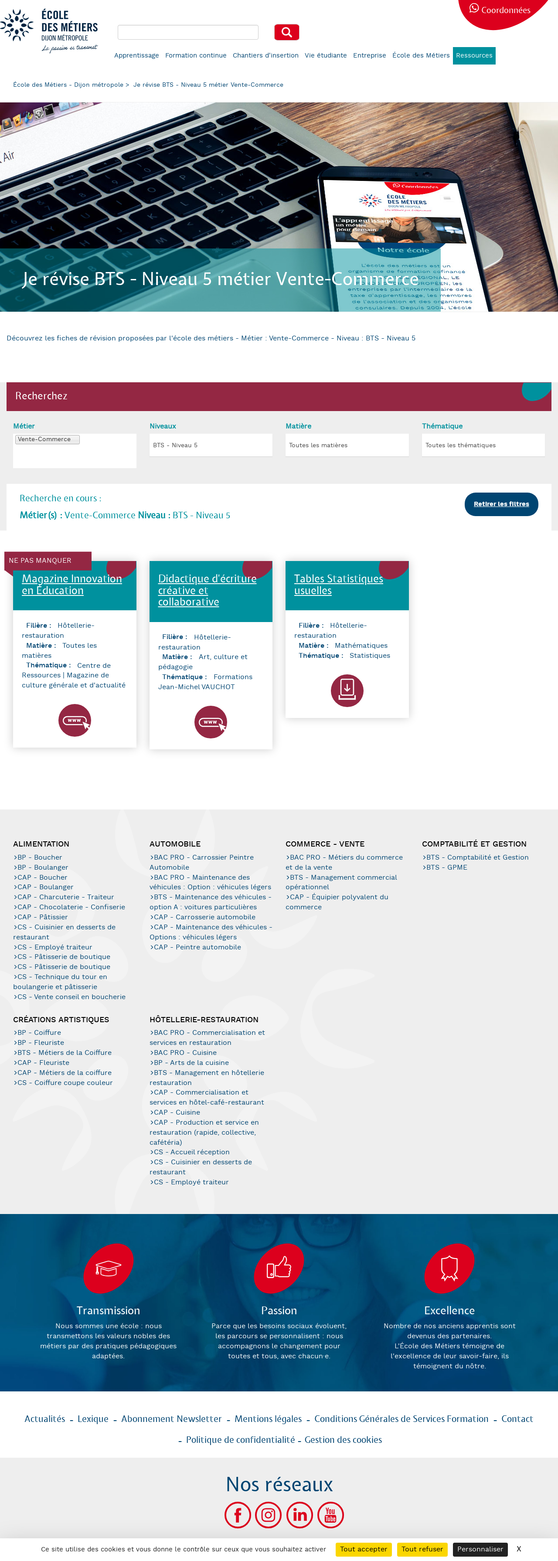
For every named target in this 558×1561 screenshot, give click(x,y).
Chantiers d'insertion (266, 55)
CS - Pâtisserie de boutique (63, 957)
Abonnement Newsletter (171, 1419)
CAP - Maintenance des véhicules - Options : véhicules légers (211, 932)
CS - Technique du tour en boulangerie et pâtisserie (60, 982)
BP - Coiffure (39, 1032)
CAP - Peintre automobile (197, 947)
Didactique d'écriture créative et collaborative (207, 591)
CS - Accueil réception (192, 1152)
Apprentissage (136, 55)
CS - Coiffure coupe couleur (65, 1083)
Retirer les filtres (501, 504)
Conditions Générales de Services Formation (401, 1419)
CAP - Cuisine (177, 1112)
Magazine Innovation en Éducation (72, 585)
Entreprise (369, 55)
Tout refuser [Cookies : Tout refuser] (422, 1549)
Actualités (44, 1419)
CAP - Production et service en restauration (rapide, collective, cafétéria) (204, 1132)
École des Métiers (421, 55)
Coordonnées (506, 11)
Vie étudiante (326, 55)
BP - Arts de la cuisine (191, 1063)
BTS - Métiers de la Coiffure (64, 1053)
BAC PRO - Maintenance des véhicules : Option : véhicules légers (210, 882)
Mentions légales (268, 1419)
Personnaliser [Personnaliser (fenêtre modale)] (480, 1549)
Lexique (93, 1419)
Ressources (474, 55)
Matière (298, 426)
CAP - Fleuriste (43, 1063)
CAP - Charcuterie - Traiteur (65, 897)
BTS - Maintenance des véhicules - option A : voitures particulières (211, 902)
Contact (517, 1419)
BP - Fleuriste (40, 1042)
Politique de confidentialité (240, 1440)
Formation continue (196, 55)
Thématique (442, 426)
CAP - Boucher (42, 877)
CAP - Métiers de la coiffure (64, 1073)
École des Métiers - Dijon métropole (68, 85)
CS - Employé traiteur (54, 947)
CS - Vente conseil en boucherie (71, 997)
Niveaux (163, 426)
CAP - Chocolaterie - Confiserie (71, 907)
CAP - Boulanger (45, 887)
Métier (24, 426)
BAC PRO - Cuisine (185, 1053)
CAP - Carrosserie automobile (204, 917)
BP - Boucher (39, 857)
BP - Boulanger (42, 867)
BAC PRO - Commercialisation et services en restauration (207, 1037)
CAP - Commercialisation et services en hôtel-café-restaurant (207, 1097)
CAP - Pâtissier (42, 917)
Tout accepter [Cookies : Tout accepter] (364, 1549)
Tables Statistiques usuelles (338, 585)
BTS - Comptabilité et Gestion (477, 857)
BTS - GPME (446, 867)
